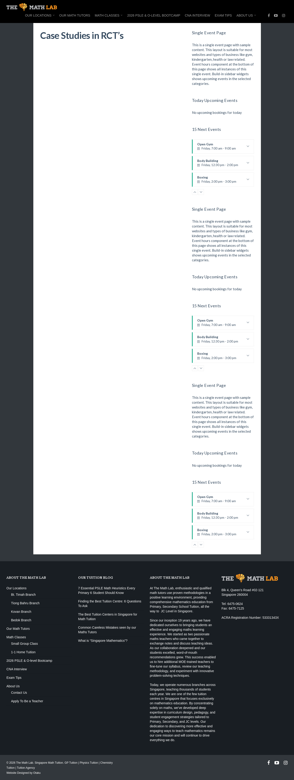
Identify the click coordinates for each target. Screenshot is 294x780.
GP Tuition (71, 762)
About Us (247, 15)
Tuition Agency (26, 767)
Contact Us (19, 692)
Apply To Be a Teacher (27, 701)
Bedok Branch (21, 620)
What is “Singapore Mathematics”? (103, 640)
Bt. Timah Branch (23, 594)
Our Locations (40, 15)
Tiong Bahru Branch (25, 603)
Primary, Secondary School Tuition (174, 606)
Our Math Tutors (74, 15)
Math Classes (109, 15)
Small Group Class (24, 643)
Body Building (223, 164)
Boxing (223, 181)
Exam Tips (223, 15)
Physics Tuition (89, 762)
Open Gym (223, 148)
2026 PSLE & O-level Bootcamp (153, 15)
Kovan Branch (21, 611)
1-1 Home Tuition (23, 652)
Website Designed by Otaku (23, 772)
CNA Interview (197, 15)
